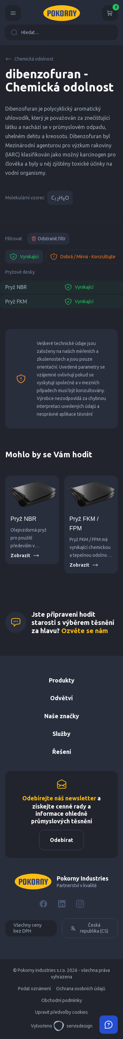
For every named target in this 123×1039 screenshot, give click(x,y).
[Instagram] (80, 904)
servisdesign (72, 1026)
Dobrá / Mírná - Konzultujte (82, 257)
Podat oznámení (34, 988)
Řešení (61, 751)
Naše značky (61, 716)
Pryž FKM (16, 301)
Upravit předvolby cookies (61, 1012)
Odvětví (61, 698)
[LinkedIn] (62, 904)
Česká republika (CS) (89, 928)
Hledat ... (25, 32)
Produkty (61, 680)
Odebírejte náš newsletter (59, 798)
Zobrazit (24, 555)
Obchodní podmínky (61, 1000)
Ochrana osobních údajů (80, 988)
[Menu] (13, 13)
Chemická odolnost (29, 59)
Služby (61, 733)
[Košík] (110, 13)
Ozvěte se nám (84, 630)
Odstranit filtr (48, 238)
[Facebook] (43, 904)
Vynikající (24, 257)
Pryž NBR (16, 287)
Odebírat (61, 840)
